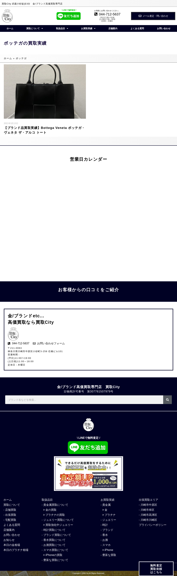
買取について (34, 28)
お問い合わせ (163, 28)
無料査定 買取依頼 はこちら (156, 570)
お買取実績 (88, 28)
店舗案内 (112, 28)
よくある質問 (137, 28)
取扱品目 (62, 28)
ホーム (10, 28)
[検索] (167, 399)
